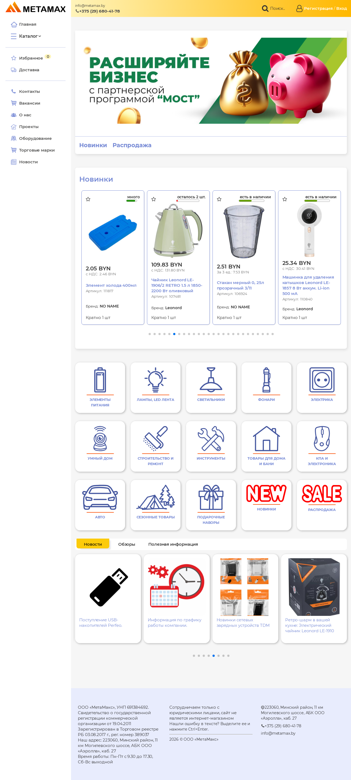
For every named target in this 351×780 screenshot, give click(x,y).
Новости (24, 162)
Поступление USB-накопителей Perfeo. (100, 622)
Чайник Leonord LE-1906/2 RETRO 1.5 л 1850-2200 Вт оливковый (176, 285)
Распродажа (132, 145)
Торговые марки (33, 150)
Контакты (25, 91)
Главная (23, 24)
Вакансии (25, 103)
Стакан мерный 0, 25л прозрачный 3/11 (240, 285)
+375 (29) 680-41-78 (97, 11)
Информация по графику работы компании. (174, 622)
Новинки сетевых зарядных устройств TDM (243, 622)
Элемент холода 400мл (111, 285)
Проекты (28, 126)
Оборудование (35, 138)
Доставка (25, 70)
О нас (21, 115)
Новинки (93, 145)
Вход (341, 8)
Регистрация (318, 8)
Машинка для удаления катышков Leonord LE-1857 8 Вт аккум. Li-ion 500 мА (308, 285)
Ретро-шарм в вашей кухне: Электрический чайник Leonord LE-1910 (309, 625)
